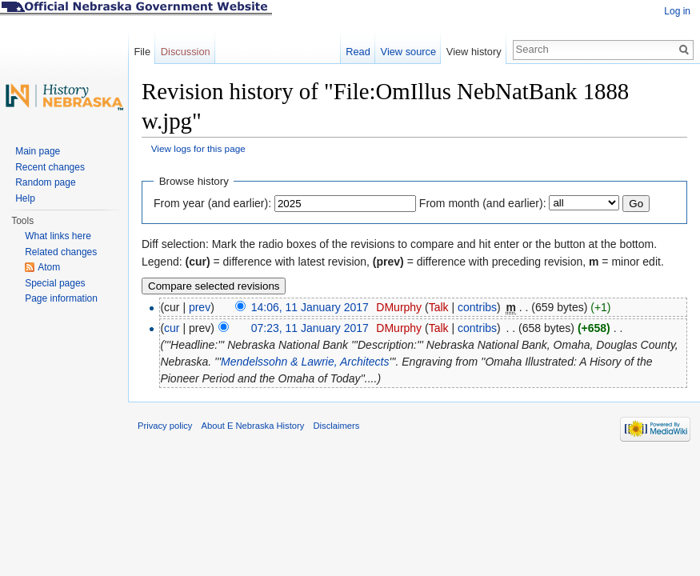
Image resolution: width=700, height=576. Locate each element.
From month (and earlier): (482, 203)
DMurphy (399, 307)
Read (358, 52)
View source (408, 52)
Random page (45, 182)
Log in (677, 11)
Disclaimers (336, 425)
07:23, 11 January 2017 (310, 328)
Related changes (61, 252)
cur (171, 328)
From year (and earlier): (212, 203)
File (142, 52)
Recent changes (50, 167)
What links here (58, 236)
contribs (477, 307)
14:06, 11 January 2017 (310, 307)
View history (474, 52)
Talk (439, 307)
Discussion (185, 52)
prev (199, 307)
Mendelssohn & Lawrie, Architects (305, 361)
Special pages (55, 283)
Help (25, 198)
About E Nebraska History (253, 425)
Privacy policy (165, 425)
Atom (49, 267)
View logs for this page (198, 148)
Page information (61, 298)
